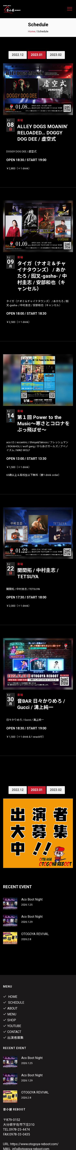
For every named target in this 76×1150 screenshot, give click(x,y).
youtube (12, 1026)
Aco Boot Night (32, 899)
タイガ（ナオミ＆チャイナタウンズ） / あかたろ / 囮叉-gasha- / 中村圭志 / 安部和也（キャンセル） (42, 276)
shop (9, 1020)
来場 (20, 120)
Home (31, 31)
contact (12, 1032)
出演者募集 (13, 1038)
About (10, 1008)
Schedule (13, 1002)
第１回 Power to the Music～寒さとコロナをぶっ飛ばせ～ (43, 424)
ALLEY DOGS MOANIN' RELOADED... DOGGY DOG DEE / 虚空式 (42, 133)
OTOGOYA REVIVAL (35, 934)
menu (9, 1014)
